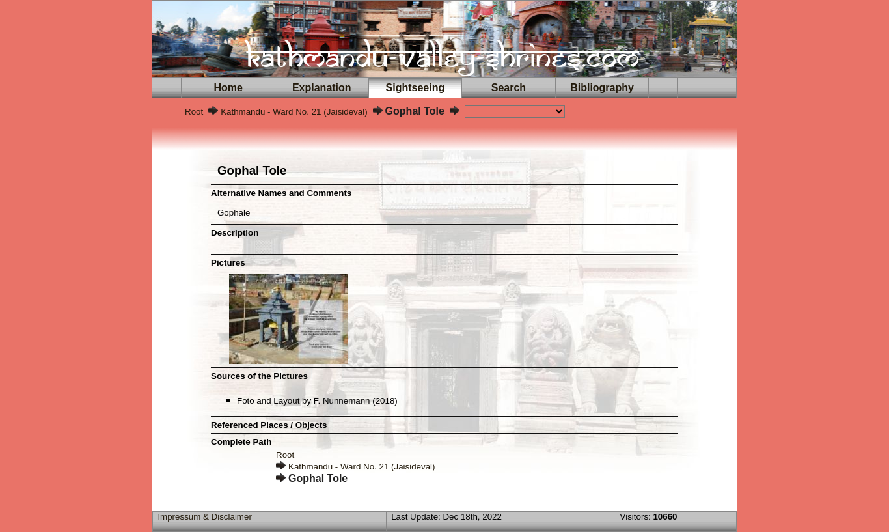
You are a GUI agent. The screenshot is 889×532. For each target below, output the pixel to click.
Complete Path (241, 442)
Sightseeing (415, 87)
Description (234, 233)
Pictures (228, 263)
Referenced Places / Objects (269, 425)
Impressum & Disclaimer (204, 517)
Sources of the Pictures (259, 376)
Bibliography (602, 87)
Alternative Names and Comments (281, 193)
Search (509, 87)
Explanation (321, 87)
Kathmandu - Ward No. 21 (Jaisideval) (294, 112)
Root (194, 112)
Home (228, 87)
